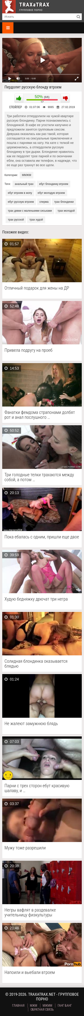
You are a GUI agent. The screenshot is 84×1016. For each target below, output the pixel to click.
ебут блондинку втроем (53, 184)
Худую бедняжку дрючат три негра (36, 599)
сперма (44, 201)
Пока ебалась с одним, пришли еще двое (41, 537)
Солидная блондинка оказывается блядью (35, 663)
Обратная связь (42, 1009)
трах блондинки (64, 201)
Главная (18, 1005)
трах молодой (66, 210)
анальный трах (24, 184)
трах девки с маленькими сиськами (30, 210)
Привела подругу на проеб (28, 350)
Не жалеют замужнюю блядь (31, 723)
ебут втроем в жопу (20, 192)
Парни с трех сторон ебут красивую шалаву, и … (36, 788)
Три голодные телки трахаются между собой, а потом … (39, 477)
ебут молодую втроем (51, 192)
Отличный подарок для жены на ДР (36, 288)
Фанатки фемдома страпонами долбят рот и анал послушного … (39, 415)
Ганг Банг (65, 1005)
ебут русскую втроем (21, 201)
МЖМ (33, 1005)
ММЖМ (26, 175)
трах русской (16, 219)
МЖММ (47, 1005)
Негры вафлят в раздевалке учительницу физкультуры (30, 912)
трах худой (36, 219)
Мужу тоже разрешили (25, 847)
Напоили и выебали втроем (29, 972)
